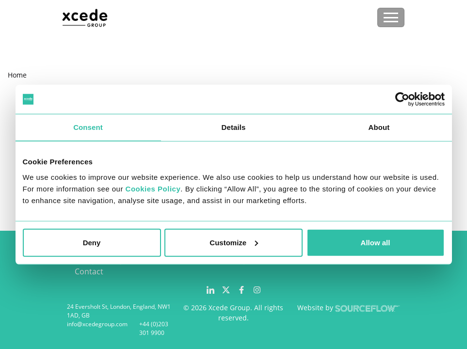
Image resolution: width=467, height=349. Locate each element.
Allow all (375, 242)
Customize (233, 242)
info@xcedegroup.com (97, 324)
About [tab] (379, 127)
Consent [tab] (88, 127)
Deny (92, 242)
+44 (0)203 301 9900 (153, 328)
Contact (89, 271)
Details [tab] (234, 127)
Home (17, 74)
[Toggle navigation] (390, 17)
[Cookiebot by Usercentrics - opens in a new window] (402, 99)
